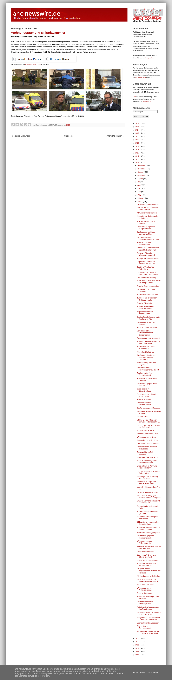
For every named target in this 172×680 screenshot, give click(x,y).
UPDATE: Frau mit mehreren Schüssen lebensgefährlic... (148, 421)
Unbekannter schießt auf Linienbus (146, 323)
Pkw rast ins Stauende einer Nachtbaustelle (147, 209)
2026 (138, 123)
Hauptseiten (149, 58)
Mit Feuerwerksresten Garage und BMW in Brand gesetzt (148, 632)
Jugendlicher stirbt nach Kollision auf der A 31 (146, 263)
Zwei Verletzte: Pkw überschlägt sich (144, 374)
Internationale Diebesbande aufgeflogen (147, 217)
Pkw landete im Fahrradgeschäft (144, 627)
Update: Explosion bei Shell (147, 492)
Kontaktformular (140, 77)
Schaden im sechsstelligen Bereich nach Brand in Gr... (148, 273)
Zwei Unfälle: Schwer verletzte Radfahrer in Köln (148, 318)
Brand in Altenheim (144, 400)
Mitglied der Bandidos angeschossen (145, 313)
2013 (138, 638)
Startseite (68, 136)
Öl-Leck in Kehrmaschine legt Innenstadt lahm (148, 523)
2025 (138, 127)
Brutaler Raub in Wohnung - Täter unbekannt (147, 467)
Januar (140, 202)
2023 (138, 133)
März (139, 195)
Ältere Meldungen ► (115, 136)
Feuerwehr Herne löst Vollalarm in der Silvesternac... (149, 613)
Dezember (141, 166)
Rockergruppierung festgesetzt (148, 338)
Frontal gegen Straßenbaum (147, 560)
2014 (138, 163)
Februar (140, 198)
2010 (138, 648)
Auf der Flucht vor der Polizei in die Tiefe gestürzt (148, 426)
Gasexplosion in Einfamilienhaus (144, 390)
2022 (138, 137)
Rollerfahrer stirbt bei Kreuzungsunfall (145, 603)
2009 (138, 651)
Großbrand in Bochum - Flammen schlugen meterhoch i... (146, 357)
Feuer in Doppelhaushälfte (147, 328)
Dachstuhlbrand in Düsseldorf (148, 623)
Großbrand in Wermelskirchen (148, 204)
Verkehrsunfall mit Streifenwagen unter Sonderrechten (145, 333)
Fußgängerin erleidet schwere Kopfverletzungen (148, 608)
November (141, 169)
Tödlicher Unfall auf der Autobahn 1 (145, 268)
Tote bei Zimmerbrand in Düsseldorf (146, 222)
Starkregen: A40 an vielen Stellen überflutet (146, 556)
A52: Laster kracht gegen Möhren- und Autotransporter (149, 497)
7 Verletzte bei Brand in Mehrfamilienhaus (145, 307)
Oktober (140, 172)
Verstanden (152, 672)
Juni (139, 185)
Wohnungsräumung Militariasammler (144, 542)
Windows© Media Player (33, 64)
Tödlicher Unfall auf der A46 (147, 295)
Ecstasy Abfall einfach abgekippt (145, 453)
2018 (138, 150)
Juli (138, 182)
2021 (138, 140)
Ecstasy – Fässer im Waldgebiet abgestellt (146, 254)
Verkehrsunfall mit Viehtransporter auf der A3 (148, 369)
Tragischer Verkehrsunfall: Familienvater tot (146, 564)
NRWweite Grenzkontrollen (147, 213)
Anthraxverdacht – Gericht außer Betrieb (146, 395)
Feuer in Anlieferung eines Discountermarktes (146, 462)
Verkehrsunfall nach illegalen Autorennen (147, 518)
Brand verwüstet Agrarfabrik (147, 457)
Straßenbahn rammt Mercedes (148, 408)
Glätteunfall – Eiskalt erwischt (148, 444)
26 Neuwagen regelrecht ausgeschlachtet (146, 228)
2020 (138, 143)
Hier (134, 97)
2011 (138, 645)
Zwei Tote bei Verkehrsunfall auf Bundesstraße (149, 547)
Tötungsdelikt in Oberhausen (147, 258)
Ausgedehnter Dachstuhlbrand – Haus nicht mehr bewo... (148, 619)
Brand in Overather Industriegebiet (144, 243)
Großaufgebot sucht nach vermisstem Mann (146, 233)
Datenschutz (147, 101)
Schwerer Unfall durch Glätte (147, 434)
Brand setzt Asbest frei (145, 552)
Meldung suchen (141, 116)
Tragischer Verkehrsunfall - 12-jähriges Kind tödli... (148, 528)
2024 (138, 130)
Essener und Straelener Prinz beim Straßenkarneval (148, 249)
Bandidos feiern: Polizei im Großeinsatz (147, 448)
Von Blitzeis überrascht (145, 430)
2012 (138, 642)
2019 (138, 146)
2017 (138, 153)
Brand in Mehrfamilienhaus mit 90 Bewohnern (148, 502)
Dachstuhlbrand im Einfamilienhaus (144, 404)
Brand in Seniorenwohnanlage (148, 286)
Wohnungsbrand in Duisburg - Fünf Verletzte (148, 478)
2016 (138, 156)
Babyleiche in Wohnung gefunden (146, 290)
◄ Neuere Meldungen (20, 136)
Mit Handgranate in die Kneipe (148, 576)
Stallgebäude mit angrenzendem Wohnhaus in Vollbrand (149, 571)
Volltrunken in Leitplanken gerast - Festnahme (146, 483)
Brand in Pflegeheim (144, 303)
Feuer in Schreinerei (144, 593)
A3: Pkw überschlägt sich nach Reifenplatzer (148, 472)
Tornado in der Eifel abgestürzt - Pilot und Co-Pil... (148, 342)
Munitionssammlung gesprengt (148, 533)
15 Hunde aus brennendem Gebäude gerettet (147, 299)
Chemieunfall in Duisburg (146, 277)
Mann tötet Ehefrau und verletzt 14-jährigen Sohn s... (148, 282)
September (141, 175)
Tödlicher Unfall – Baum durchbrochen (146, 348)
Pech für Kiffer (142, 417)
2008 (138, 655)
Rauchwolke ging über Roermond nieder (145, 537)
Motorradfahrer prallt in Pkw (147, 440)
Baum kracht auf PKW (145, 585)
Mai (139, 188)
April (139, 192)
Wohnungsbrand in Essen (146, 437)
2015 (138, 159)
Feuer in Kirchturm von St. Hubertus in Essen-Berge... (148, 580)
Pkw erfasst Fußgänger (145, 352)
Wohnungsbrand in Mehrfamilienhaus (144, 589)
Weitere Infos (139, 672)
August (140, 179)
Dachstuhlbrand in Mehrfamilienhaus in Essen (148, 238)
